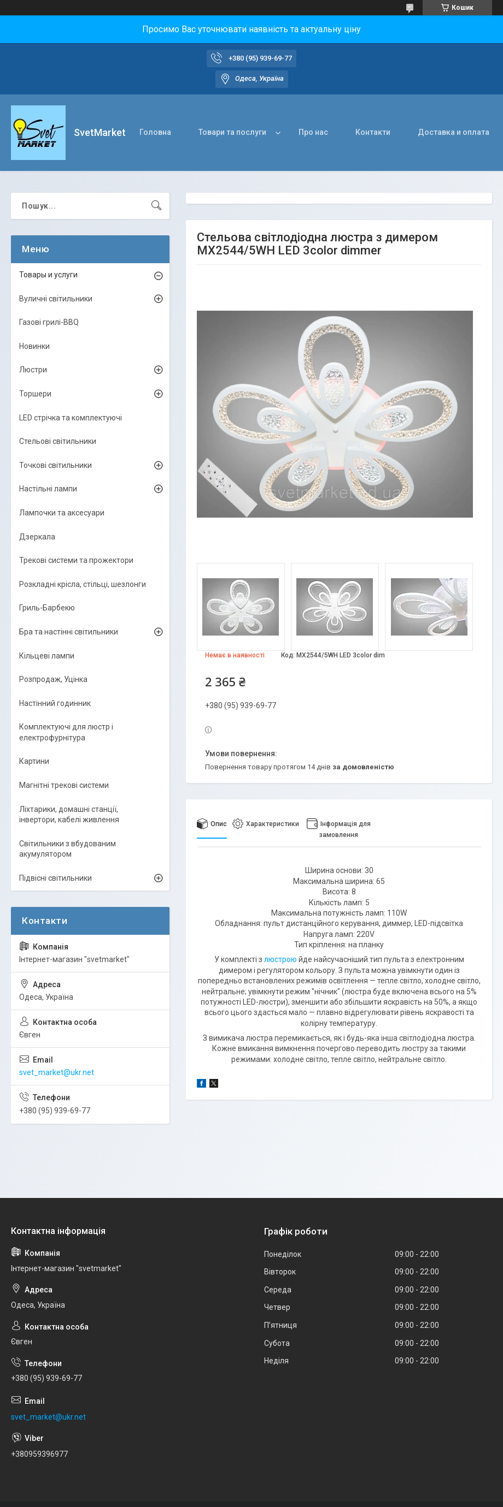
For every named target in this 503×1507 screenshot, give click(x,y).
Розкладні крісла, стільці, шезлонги (82, 584)
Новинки (34, 346)
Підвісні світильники (55, 878)
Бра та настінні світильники (68, 631)
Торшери (35, 393)
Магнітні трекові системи (64, 785)
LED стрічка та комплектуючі (70, 417)
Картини (34, 761)
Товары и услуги (48, 274)
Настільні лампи (48, 488)
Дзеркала (37, 536)
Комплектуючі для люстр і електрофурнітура (66, 732)
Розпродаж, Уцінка (53, 679)
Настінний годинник (55, 703)
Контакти (372, 132)
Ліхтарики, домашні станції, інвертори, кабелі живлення (69, 814)
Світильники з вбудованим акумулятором (67, 849)
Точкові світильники (55, 465)
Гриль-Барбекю (47, 607)
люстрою (280, 959)
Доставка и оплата (453, 132)
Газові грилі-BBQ (49, 322)
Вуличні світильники (55, 298)
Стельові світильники (57, 441)
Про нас (313, 132)
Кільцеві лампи (46, 655)
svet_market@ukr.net (56, 1072)
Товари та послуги (232, 132)
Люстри (33, 369)
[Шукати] (156, 206)
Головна (155, 132)
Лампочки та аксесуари (61, 512)
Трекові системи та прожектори (76, 560)
